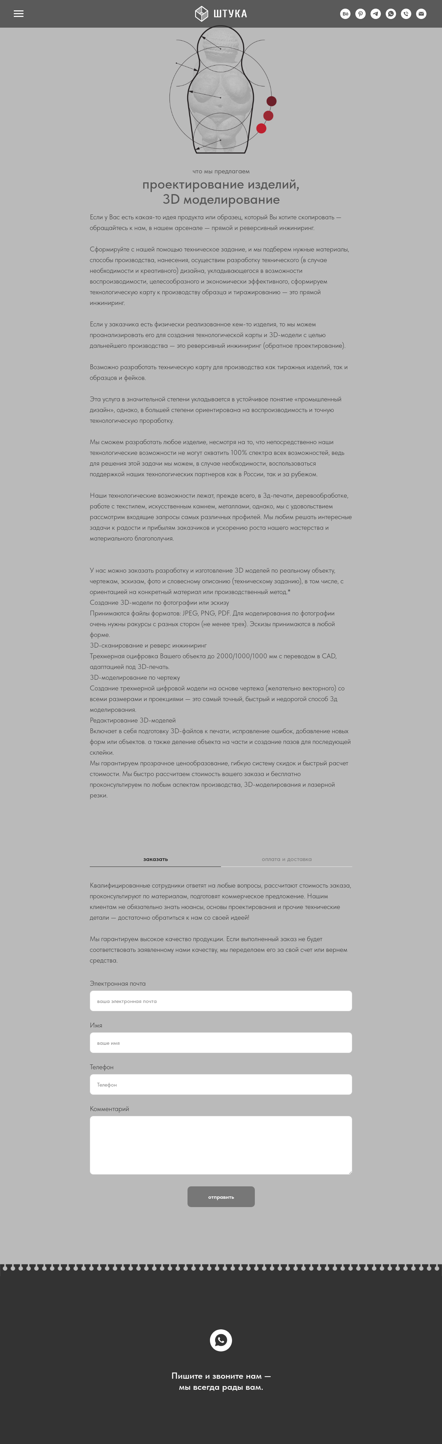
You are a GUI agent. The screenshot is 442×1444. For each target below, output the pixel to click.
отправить (221, 1197)
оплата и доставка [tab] (287, 858)
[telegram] (376, 17)
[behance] (345, 17)
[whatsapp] (391, 17)
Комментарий (109, 1108)
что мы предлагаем (221, 171)
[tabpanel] (221, 922)
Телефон (102, 1067)
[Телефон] (406, 17)
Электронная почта (118, 983)
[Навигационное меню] (18, 13)
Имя (96, 1025)
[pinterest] (360, 17)
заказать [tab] (155, 858)
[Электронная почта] (421, 17)
